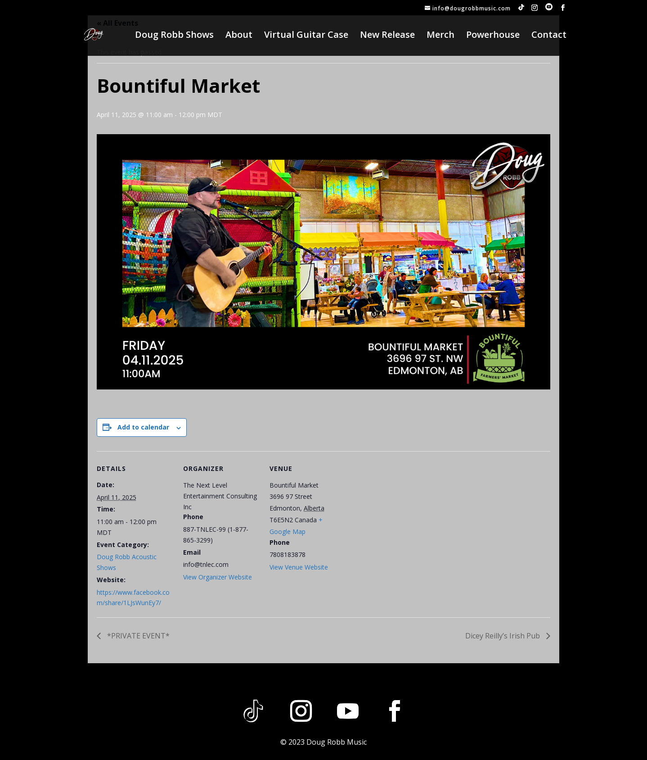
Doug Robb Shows (174, 36)
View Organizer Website (217, 577)
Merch (440, 36)
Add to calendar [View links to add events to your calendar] (143, 427)
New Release (387, 36)
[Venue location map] (403, 513)
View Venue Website (299, 567)
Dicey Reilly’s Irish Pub (503, 636)
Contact (548, 36)
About (238, 36)
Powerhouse (493, 36)
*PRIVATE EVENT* (137, 636)
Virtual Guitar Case (306, 36)
